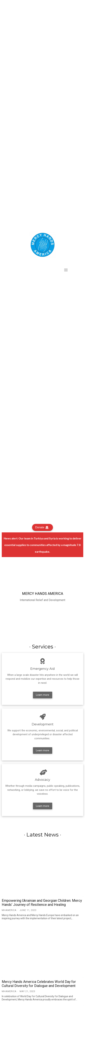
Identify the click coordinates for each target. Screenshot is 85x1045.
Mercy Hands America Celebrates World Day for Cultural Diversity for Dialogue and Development (39, 984)
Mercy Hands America (42, 593)
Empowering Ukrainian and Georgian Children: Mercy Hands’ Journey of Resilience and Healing (42, 902)
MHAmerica (9, 910)
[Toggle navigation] (65, 269)
